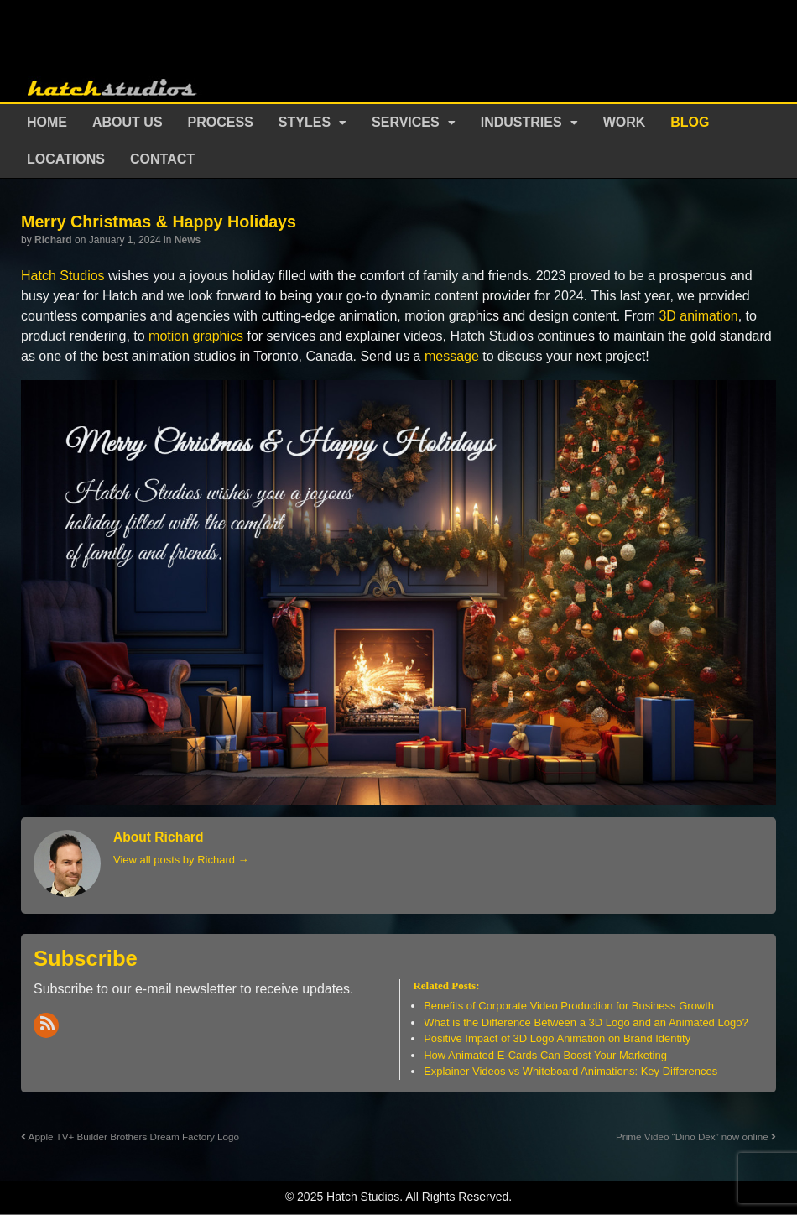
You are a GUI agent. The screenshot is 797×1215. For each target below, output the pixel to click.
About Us (127, 122)
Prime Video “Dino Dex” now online (696, 1136)
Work (624, 122)
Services (406, 122)
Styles (305, 122)
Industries (521, 122)
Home (47, 122)
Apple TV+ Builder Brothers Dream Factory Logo (130, 1136)
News (188, 240)
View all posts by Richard (181, 859)
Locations (66, 159)
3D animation (698, 316)
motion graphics (195, 336)
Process (220, 122)
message (452, 356)
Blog (689, 122)
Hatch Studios (63, 276)
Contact (162, 159)
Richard (53, 240)
